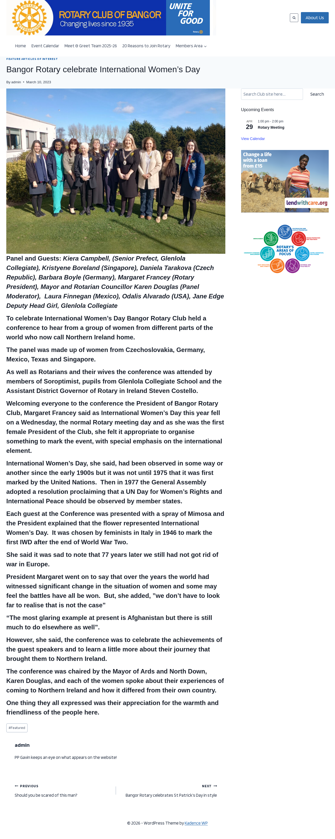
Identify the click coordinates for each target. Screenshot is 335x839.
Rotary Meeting (271, 127)
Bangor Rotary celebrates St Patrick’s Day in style (168, 790)
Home (20, 45)
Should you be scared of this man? (63, 790)
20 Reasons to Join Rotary (146, 45)
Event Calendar (45, 45)
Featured (17, 728)
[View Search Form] (294, 17)
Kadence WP (196, 823)
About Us (315, 17)
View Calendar (253, 139)
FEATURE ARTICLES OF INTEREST (32, 59)
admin (16, 82)
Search (317, 94)
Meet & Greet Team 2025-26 (91, 45)
